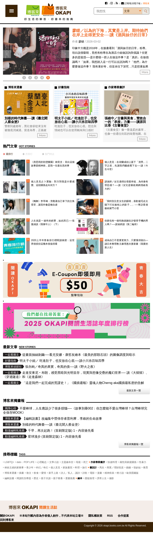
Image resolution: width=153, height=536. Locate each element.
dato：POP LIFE (25, 462)
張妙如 (137, 467)
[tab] (8, 154)
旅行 (84, 467)
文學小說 (54, 462)
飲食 (36, 473)
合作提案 (123, 515)
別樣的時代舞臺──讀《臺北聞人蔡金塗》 (51, 424)
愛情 (43, 473)
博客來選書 (11, 473)
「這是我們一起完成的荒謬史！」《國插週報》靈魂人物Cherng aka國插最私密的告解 (83, 383)
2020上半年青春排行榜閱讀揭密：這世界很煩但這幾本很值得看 (53, 242)
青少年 (29, 467)
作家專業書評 (98, 462)
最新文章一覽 (134, 390)
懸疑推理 (89, 478)
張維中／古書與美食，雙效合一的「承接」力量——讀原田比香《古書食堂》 (125, 122)
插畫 (21, 473)
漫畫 (99, 473)
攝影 (111, 478)
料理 (77, 467)
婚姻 (128, 467)
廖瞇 (81, 41)
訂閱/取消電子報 (130, 3)
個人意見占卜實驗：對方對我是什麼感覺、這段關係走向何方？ (53, 183)
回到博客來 (7, 519)
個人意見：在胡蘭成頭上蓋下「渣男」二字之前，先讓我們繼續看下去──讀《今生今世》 (126, 166)
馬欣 (101, 467)
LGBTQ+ (9, 462)
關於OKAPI (7, 515)
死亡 (85, 462)
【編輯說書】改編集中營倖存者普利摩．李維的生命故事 (62, 418)
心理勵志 (42, 462)
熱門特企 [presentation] (49, 154)
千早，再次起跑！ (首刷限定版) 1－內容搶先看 (61, 430)
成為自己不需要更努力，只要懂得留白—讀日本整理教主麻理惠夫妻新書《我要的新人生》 (126, 244)
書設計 (93, 467)
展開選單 (11, 11)
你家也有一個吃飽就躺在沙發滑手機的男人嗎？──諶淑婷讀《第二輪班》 (126, 222)
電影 (92, 473)
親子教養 (58, 478)
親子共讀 (46, 478)
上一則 (7, 54)
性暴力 (142, 462)
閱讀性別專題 (24, 478)
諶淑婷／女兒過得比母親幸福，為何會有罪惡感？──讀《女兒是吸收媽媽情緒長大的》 (126, 185)
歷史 (36, 478)
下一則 (65, 54)
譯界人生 (102, 478)
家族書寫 (67, 467)
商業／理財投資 (115, 467)
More (145, 72)
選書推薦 (70, 478)
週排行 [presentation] (9, 154)
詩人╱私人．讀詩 (70, 473)
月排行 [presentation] (28, 154)
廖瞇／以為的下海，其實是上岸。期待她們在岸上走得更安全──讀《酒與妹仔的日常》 (110, 32)
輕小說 (120, 473)
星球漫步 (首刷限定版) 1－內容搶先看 (54, 436)
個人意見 (55, 467)
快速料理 (112, 462)
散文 (28, 473)
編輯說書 (9, 478)
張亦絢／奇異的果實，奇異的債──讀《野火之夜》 (61, 366)
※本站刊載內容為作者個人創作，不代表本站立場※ (51, 515)
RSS (110, 515)
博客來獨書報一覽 (133, 444)
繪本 (79, 478)
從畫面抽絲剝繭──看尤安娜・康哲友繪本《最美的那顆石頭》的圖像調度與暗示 (78, 354)
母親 (78, 462)
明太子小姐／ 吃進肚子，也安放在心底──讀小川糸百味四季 (76, 120)
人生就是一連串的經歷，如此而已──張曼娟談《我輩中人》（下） (53, 222)
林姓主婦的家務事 (14, 467)
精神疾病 (109, 473)
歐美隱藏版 (132, 473)
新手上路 (53, 473)
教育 (145, 467)
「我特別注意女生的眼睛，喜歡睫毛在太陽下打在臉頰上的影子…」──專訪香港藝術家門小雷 (126, 205)
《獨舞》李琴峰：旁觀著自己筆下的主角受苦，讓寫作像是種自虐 (53, 203)
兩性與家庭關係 (128, 462)
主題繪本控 (67, 462)
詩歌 (84, 473)
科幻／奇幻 (42, 467)
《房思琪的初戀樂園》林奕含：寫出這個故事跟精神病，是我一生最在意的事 (53, 164)
